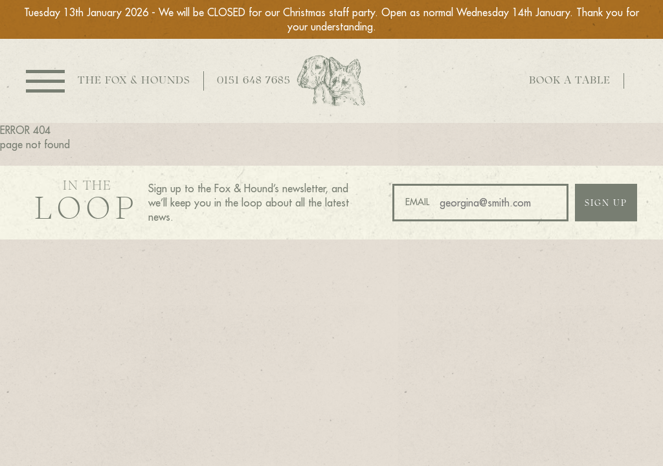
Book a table (570, 81)
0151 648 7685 (254, 81)
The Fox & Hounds (134, 81)
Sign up (606, 203)
